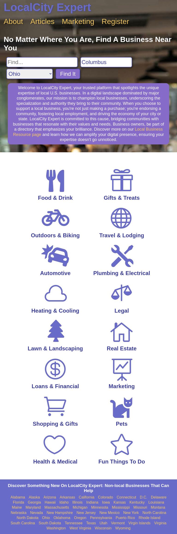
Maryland (33, 507)
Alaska (34, 497)
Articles (42, 21)
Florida (18, 502)
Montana (158, 507)
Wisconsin (103, 528)
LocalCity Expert (47, 7)
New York (131, 513)
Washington (56, 528)
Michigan (80, 507)
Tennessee (74, 523)
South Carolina (23, 523)
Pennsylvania (101, 518)
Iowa (106, 502)
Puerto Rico (125, 518)
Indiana (92, 502)
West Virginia (80, 528)
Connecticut (126, 497)
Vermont (118, 523)
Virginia (160, 523)
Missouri (140, 507)
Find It (68, 74)
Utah (103, 523)
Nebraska (19, 513)
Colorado (105, 497)
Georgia (34, 502)
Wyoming (123, 528)
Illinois (77, 502)
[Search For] (42, 62)
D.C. (143, 497)
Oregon (80, 518)
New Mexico (110, 513)
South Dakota (50, 523)
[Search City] (106, 62)
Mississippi (121, 507)
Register (115, 21)
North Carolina (154, 513)
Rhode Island (149, 518)
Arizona (50, 497)
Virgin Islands (139, 523)
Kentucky (137, 502)
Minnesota (99, 507)
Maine (17, 507)
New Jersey (86, 513)
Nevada (36, 513)
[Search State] (29, 74)
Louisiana (156, 502)
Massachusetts (56, 507)
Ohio (46, 518)
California (86, 497)
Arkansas (67, 497)
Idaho (64, 502)
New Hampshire (60, 513)
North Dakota (27, 518)
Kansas (119, 502)
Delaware (159, 497)
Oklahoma (61, 518)
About (13, 21)
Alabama (18, 497)
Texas (91, 523)
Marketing (78, 21)
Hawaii (50, 502)
